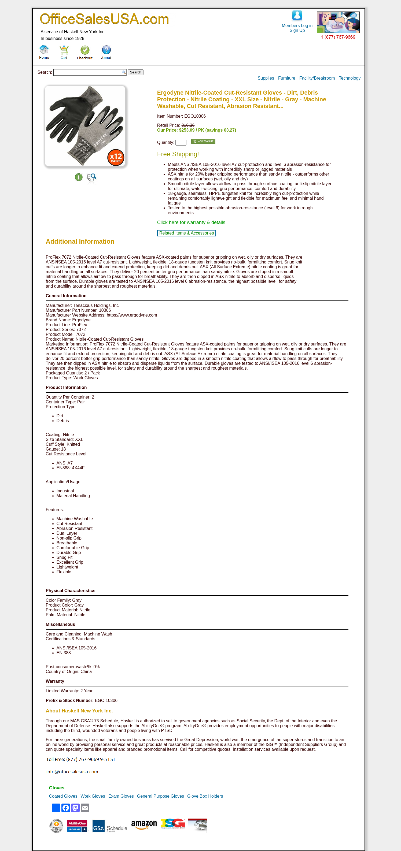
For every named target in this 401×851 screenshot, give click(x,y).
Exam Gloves (121, 796)
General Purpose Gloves (160, 796)
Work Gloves (92, 796)
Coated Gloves (63, 796)
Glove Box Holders (205, 796)
